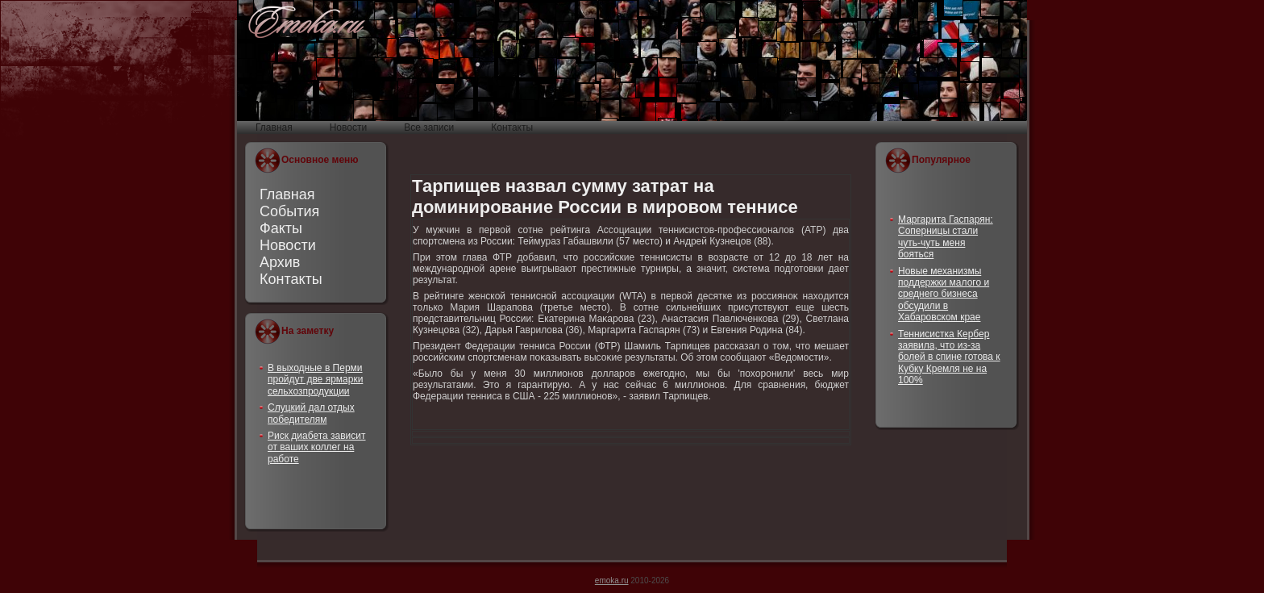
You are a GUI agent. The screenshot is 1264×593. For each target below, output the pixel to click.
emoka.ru (612, 580)
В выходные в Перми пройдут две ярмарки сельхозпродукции (315, 379)
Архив (280, 262)
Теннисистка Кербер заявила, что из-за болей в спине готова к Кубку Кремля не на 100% (949, 357)
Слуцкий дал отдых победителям (311, 413)
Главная (287, 194)
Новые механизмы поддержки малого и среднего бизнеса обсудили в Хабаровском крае (943, 294)
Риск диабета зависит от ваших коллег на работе (317, 447)
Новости (288, 245)
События (289, 211)
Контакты (291, 279)
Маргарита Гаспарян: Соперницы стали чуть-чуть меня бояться (945, 237)
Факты (281, 228)
